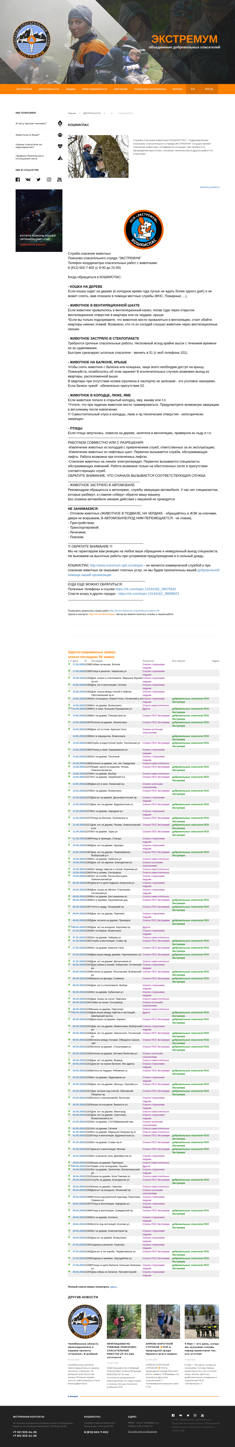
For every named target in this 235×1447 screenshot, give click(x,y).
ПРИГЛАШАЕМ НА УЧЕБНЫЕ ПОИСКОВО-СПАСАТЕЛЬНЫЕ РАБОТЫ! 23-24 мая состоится (122, 1350)
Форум (177, 89)
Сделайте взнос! (41, 240)
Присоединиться (94, 89)
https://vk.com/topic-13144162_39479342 (145, 589)
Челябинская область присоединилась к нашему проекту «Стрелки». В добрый (83, 1348)
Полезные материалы (150, 89)
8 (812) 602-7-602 (96, 1432)
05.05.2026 (79, 1026)
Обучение (121, 89)
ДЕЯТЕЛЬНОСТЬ (92, 113)
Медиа (70, 89)
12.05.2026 (79, 784)
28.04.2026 (79, 1237)
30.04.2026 (79, 1155)
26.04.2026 (79, 1271)
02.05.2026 (79, 1104)
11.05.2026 (79, 811)
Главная (72, 113)
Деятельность (49, 89)
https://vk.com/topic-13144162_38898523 (148, 594)
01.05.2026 (79, 1132)
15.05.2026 (79, 678)
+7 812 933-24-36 (25, 1435)
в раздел (73, 1396)
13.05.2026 (79, 743)
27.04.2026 (79, 1244)
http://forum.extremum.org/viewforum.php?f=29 (134, 610)
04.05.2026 (79, 1063)
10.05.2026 (79, 845)
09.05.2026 (79, 882)
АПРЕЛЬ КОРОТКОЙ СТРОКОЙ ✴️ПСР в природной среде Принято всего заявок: (162, 1348)
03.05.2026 (79, 1084)
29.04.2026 (79, 1196)
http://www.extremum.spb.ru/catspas (116, 565)
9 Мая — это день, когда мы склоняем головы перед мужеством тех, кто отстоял (202, 1348)
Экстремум (24, 89)
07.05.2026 (79, 930)
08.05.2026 (79, 900)
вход (209, 89)
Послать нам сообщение (142, 1431)
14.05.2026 (79, 705)
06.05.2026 (79, 964)
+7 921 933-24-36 (25, 1432)
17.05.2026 (79, 664)
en (193, 89)
